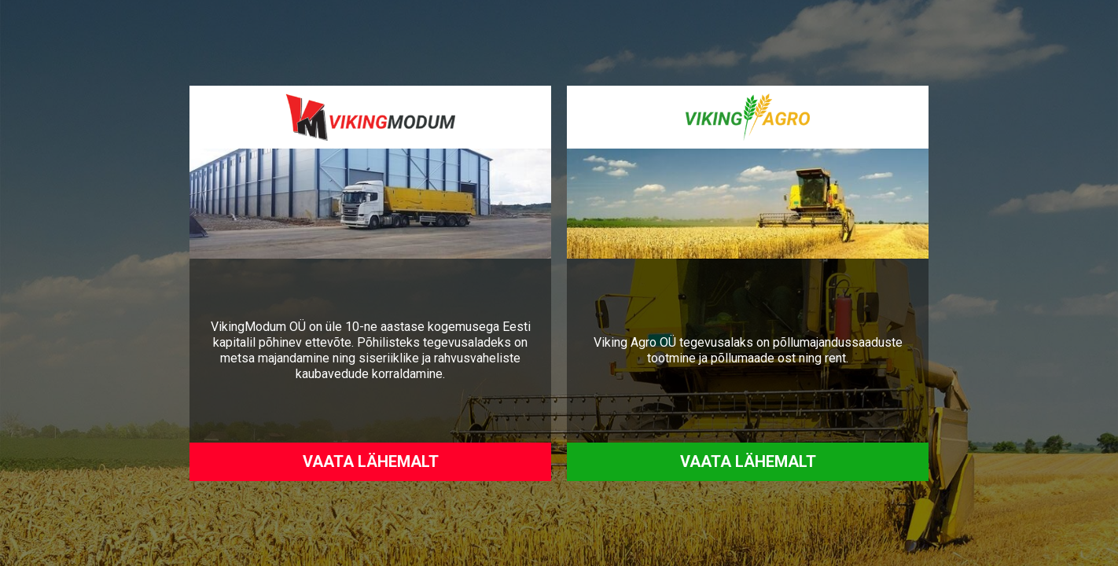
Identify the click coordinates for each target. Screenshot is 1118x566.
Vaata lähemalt (371, 461)
